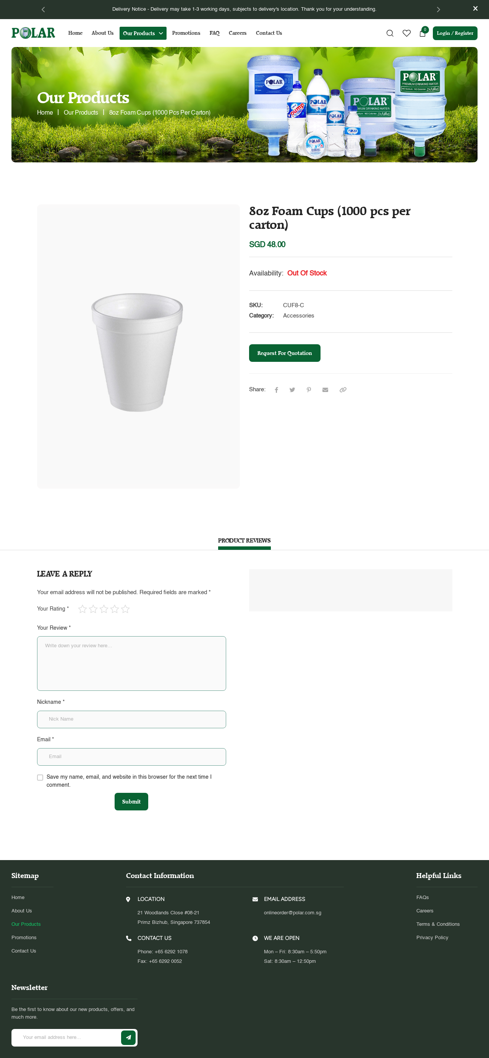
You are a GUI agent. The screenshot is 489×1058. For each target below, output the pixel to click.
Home (75, 33)
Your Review (54, 628)
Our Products (139, 33)
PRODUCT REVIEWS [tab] (244, 540)
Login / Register (455, 33)
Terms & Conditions (438, 903)
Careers (238, 33)
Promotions (186, 33)
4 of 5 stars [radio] (114, 609)
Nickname (51, 702)
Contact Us (269, 33)
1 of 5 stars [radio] (82, 609)
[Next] (438, 9)
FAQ (215, 33)
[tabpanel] (245, 9)
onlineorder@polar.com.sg (292, 891)
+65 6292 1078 (171, 930)
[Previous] (43, 9)
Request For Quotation (284, 353)
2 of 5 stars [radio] (93, 609)
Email (45, 739)
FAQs (422, 876)
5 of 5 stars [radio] (125, 609)
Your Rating (53, 609)
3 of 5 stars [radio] (103, 609)
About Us (103, 33)
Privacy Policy (432, 916)
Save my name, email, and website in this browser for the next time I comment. (129, 781)
